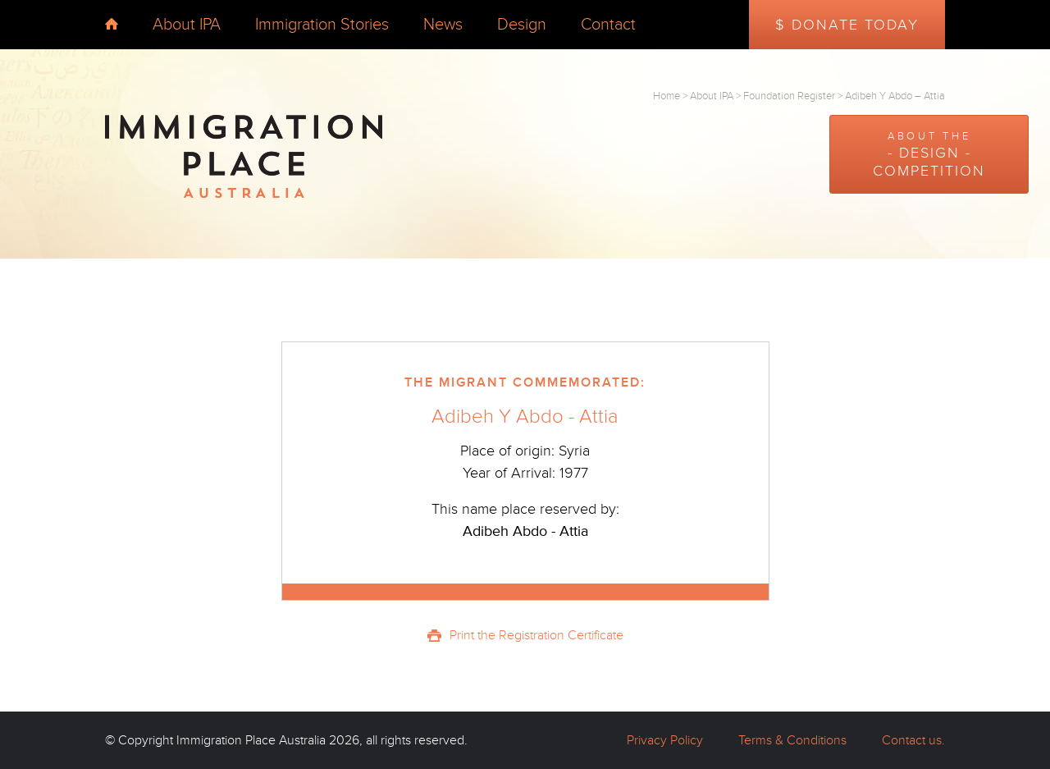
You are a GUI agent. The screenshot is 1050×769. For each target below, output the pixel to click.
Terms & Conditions (792, 740)
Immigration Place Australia (251, 740)
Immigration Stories (322, 24)
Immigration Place (243, 157)
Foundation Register (789, 96)
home (111, 24)
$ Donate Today (847, 25)
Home (666, 96)
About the (929, 155)
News (443, 24)
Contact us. (913, 740)
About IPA (187, 24)
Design (521, 24)
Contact (608, 24)
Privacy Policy (665, 740)
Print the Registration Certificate (536, 635)
